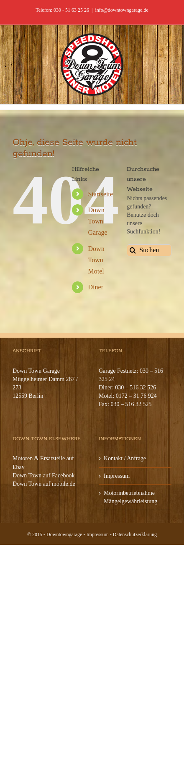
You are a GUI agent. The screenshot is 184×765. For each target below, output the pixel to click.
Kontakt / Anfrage (125, 458)
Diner (95, 287)
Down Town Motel (96, 260)
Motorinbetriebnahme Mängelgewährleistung (130, 497)
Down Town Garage (97, 221)
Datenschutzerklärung (135, 534)
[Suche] (133, 250)
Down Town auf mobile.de (44, 484)
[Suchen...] (149, 250)
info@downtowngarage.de (121, 10)
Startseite (100, 194)
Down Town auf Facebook (43, 475)
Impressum (117, 476)
